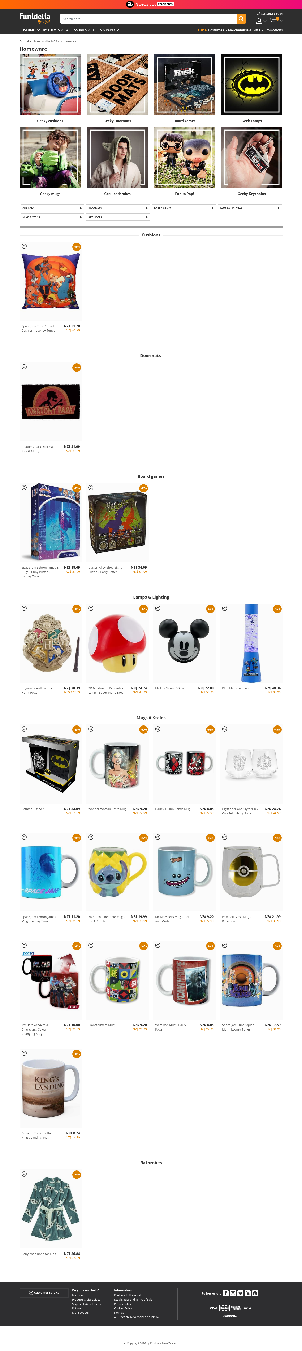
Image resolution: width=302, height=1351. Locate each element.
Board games (184, 121)
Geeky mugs (50, 193)
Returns (77, 1309)
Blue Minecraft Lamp (236, 689)
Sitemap (119, 1314)
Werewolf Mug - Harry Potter (170, 1028)
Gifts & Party (104, 30)
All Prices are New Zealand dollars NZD (137, 1318)
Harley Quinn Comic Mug (172, 810)
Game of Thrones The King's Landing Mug (37, 1136)
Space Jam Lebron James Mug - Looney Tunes (39, 920)
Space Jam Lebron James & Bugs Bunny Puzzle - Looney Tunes (40, 573)
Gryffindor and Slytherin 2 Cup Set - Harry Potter (240, 812)
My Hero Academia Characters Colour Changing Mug (35, 1030)
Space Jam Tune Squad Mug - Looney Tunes (238, 1028)
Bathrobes (95, 218)
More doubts (80, 1314)
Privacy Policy (122, 1305)
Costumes (28, 30)
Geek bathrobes (117, 193)
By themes (51, 30)
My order (78, 1296)
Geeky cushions (50, 121)
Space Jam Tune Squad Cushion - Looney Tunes (38, 329)
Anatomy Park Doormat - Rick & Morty (39, 450)
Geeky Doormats (117, 121)
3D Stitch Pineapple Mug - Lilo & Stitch (106, 920)
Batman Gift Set (33, 810)
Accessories (76, 30)
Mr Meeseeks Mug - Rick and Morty (172, 920)
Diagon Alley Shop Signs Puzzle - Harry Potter (105, 571)
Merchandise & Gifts (46, 41)
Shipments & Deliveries (86, 1305)
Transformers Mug (101, 1026)
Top (201, 30)
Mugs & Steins (32, 218)
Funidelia (25, 41)
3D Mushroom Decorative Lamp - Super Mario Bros (106, 691)
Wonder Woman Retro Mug (107, 810)
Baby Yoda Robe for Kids (39, 1255)
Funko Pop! (184, 193)
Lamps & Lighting (231, 208)
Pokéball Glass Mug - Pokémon (236, 920)
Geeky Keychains (252, 193)
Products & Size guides (86, 1301)
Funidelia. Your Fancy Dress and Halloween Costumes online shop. (35, 18)
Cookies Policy (123, 1309)
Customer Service (44, 1294)
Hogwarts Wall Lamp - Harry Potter (37, 691)
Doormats (95, 208)
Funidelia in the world (127, 1296)
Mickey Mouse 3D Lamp (171, 689)
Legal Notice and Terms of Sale (133, 1301)
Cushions (29, 208)
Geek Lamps (252, 121)
